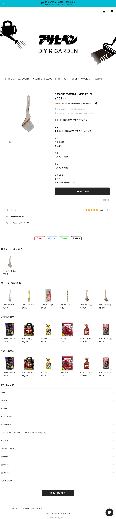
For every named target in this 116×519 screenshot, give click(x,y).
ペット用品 (5, 440)
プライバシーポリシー (11, 508)
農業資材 (5, 456)
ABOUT (50, 79)
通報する (106, 200)
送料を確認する (80, 109)
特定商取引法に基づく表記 (33, 508)
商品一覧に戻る (58, 493)
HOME (10, 79)
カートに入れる (82, 191)
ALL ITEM (37, 79)
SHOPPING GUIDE (81, 79)
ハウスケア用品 (7, 416)
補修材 (4, 408)
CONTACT (62, 79)
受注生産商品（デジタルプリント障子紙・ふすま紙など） (23, 432)
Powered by (58, 518)
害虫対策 (5, 472)
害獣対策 (5, 464)
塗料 (3, 392)
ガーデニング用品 (8, 448)
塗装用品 (5, 400)
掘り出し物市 (6, 481)
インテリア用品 (7, 424)
